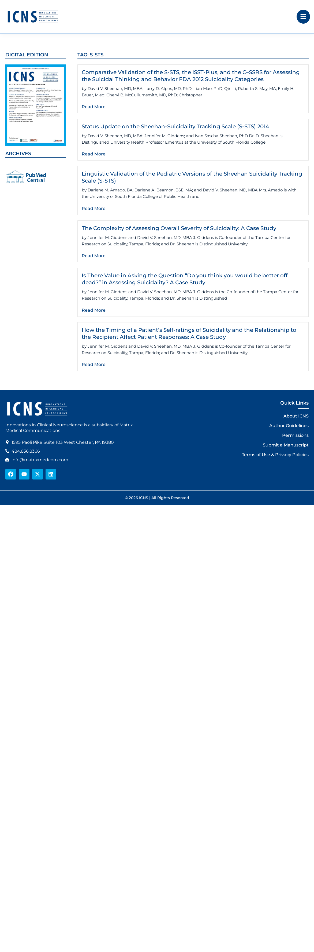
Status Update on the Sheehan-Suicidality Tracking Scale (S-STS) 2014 (175, 126)
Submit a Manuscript (286, 445)
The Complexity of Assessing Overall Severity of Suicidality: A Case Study (179, 228)
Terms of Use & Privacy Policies (275, 454)
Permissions (295, 435)
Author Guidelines (289, 425)
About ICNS (296, 416)
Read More (94, 106)
